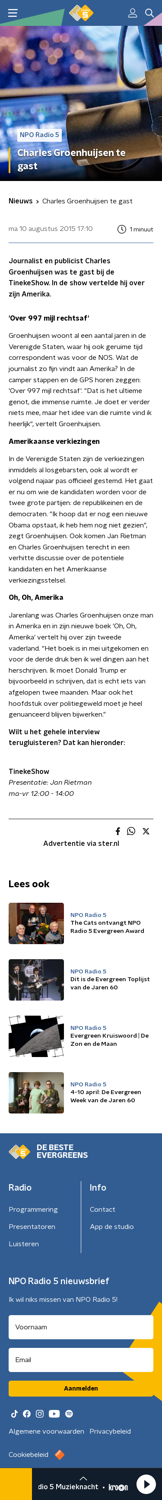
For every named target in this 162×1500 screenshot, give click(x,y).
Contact (102, 1209)
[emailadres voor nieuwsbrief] (81, 1360)
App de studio (112, 1226)
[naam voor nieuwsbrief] (81, 1327)
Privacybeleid (110, 1431)
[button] (146, 1484)
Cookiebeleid (28, 1454)
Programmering (33, 1209)
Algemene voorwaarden (46, 1431)
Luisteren (24, 1244)
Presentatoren (32, 1226)
